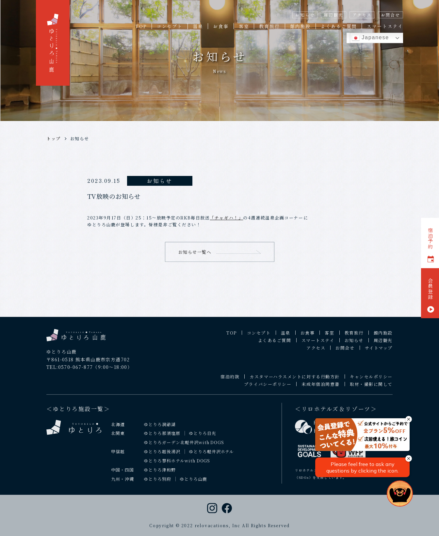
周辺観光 (333, 15)
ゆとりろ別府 (157, 483)
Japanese (370, 38)
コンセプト (170, 26)
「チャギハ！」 (226, 218)
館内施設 (300, 26)
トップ (53, 138)
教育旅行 (269, 26)
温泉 (198, 26)
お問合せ (390, 15)
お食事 (220, 26)
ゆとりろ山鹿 (193, 483)
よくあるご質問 (339, 26)
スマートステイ (385, 26)
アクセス (362, 15)
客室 (244, 26)
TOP (140, 26)
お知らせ (305, 15)
